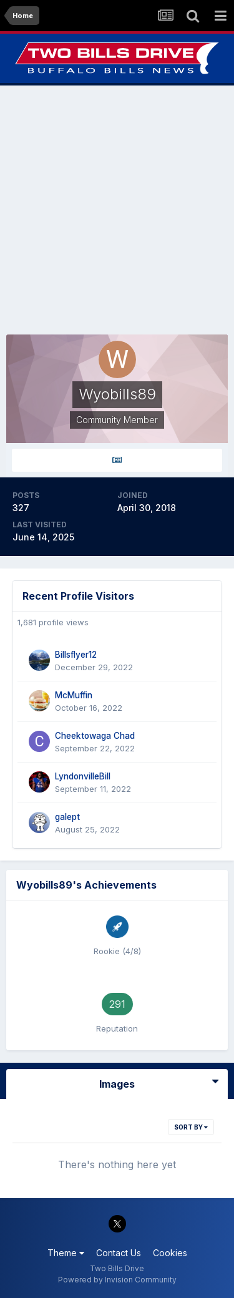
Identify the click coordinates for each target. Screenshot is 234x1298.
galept (67, 817)
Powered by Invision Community (117, 1279)
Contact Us (118, 1252)
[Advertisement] (117, 210)
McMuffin (73, 695)
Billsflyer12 (76, 655)
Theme (65, 1252)
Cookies (170, 1252)
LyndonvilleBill (82, 776)
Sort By (191, 1127)
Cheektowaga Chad (95, 736)
